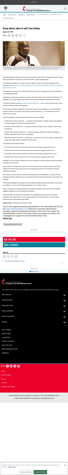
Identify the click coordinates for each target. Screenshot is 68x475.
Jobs (3, 371)
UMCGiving (21, 14)
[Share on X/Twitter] (12, 35)
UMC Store (6, 330)
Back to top (33, 271)
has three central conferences (30, 103)
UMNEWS (5, 353)
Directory (6, 333)
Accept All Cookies (40, 472)
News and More (7, 311)
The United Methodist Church (15, 261)
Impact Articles (30, 14)
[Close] (65, 465)
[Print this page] (20, 35)
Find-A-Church (8, 341)
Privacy (4, 383)
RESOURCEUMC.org (10, 349)
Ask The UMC (10, 239)
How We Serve (12, 14)
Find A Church (11, 245)
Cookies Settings (26, 472)
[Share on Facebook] (8, 35)
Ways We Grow (7, 305)
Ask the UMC (7, 345)
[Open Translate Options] (8, 18)
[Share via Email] (24, 35)
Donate (4, 322)
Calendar (6, 337)
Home (4, 14)
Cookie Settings (8, 387)
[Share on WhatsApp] (16, 35)
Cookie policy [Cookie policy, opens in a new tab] (12, 467)
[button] (65, 9)
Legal (3, 379)
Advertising (6, 375)
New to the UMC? (8, 316)
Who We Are (6, 294)
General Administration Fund (16, 209)
